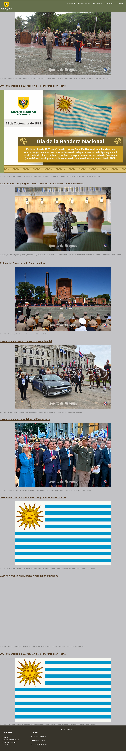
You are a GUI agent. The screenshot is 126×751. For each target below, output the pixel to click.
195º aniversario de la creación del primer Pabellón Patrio (33, 650)
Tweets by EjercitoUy (66, 725)
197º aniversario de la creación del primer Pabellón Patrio (33, 84)
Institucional (70, 3)
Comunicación (108, 3)
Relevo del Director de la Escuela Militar (23, 261)
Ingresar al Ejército (83, 3)
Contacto (120, 3)
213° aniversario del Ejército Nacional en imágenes (29, 572)
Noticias (5, 733)
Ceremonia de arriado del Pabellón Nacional (25, 416)
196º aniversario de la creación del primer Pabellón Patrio (33, 494)
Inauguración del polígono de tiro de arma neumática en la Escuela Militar (42, 182)
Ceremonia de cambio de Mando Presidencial (26, 339)
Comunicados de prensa (10, 736)
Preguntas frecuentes (9, 738)
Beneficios (96, 3)
